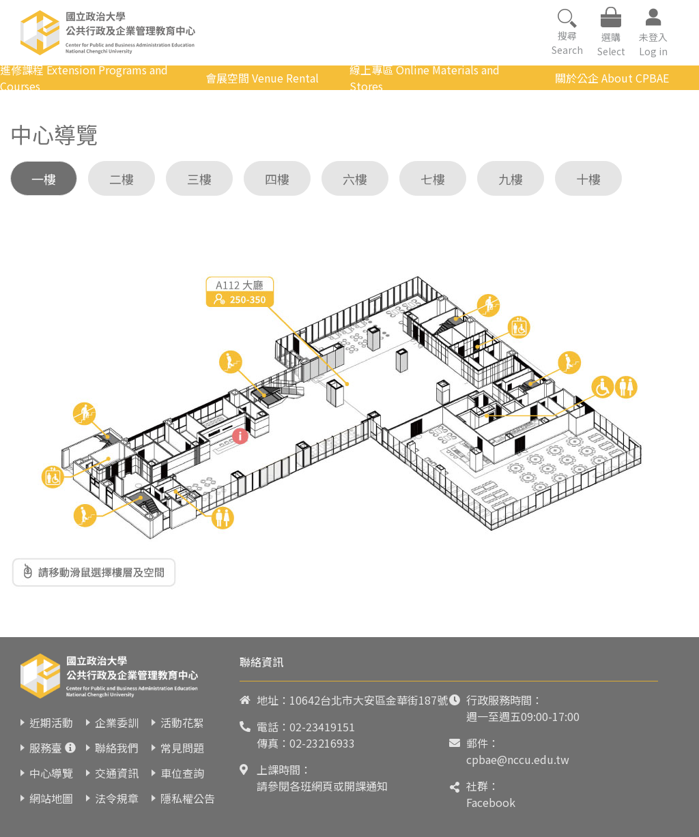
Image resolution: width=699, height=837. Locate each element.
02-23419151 (322, 726)
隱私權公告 (187, 798)
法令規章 (117, 798)
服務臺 (45, 747)
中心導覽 (51, 773)
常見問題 (182, 747)
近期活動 (51, 722)
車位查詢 (182, 773)
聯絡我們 (117, 747)
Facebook (490, 802)
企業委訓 (117, 722)
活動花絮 (182, 722)
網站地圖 (51, 798)
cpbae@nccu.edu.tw (517, 759)
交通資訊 (117, 773)
